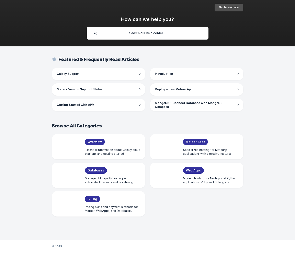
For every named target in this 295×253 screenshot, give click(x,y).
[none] (229, 7)
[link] (98, 74)
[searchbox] (147, 33)
